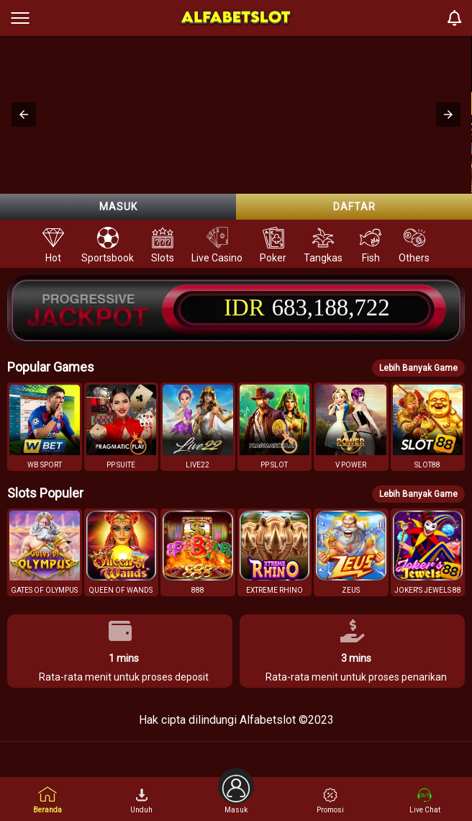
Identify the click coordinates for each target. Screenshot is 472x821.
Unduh (141, 801)
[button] (24, 114)
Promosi (330, 801)
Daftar (354, 206)
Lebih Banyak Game (418, 368)
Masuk (118, 206)
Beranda (47, 800)
